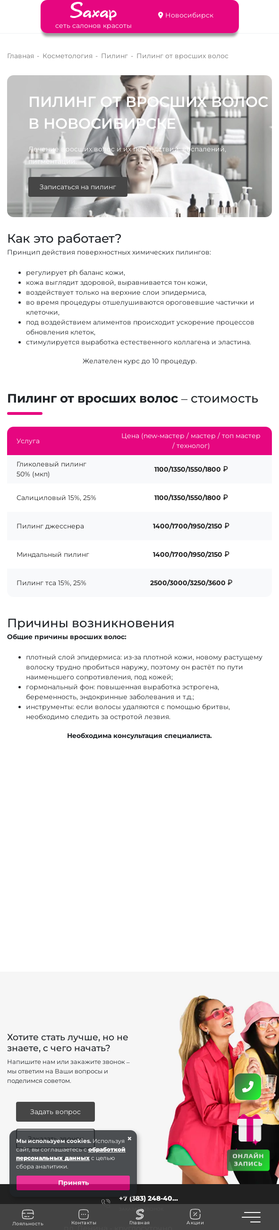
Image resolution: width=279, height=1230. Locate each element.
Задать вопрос (55, 1111)
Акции (195, 1217)
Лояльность (27, 1217)
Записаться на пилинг (78, 187)
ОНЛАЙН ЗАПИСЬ (248, 1159)
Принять (73, 1182)
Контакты (83, 1217)
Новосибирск (189, 15)
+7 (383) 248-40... (148, 1198)
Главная (139, 1217)
